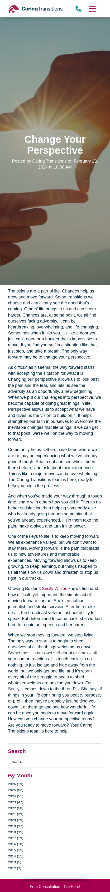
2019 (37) (15, 826)
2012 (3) (14, 868)
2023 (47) (15, 802)
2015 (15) (15, 850)
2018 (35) (15, 832)
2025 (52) (15, 790)
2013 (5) (14, 862)
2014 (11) (15, 856)
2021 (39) (15, 814)
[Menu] (92, 9)
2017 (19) (15, 838)
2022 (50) (15, 808)
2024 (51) (15, 796)
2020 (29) (15, 820)
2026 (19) (15, 784)
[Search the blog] (55, 762)
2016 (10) (15, 844)
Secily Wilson (54, 588)
